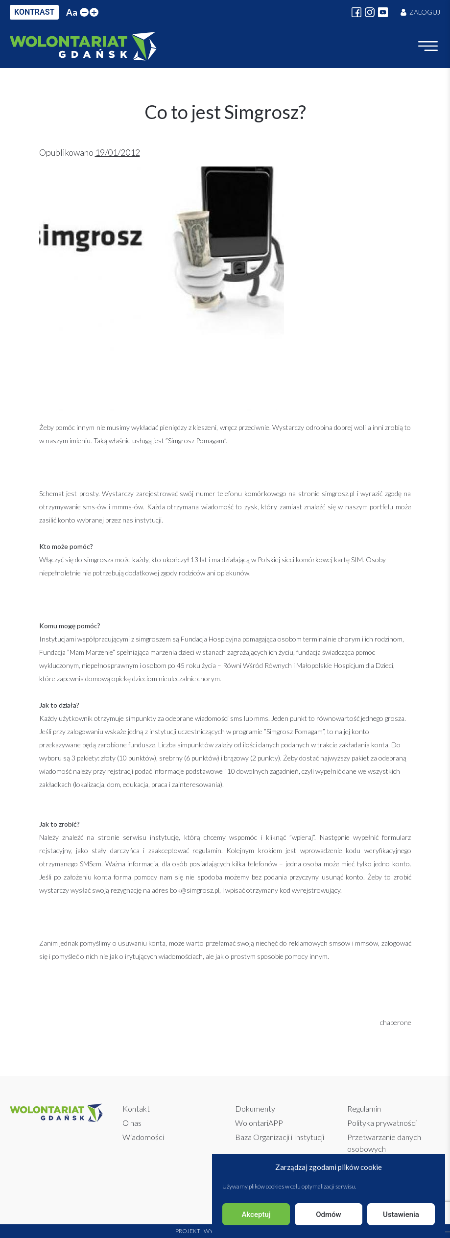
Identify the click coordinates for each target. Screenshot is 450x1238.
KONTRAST (34, 12)
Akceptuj (255, 1214)
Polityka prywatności (382, 1122)
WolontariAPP (259, 1122)
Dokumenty (255, 1108)
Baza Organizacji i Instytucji (279, 1137)
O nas (132, 1122)
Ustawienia (401, 1214)
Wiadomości (143, 1137)
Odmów (328, 1214)
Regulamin (364, 1108)
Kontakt (136, 1108)
